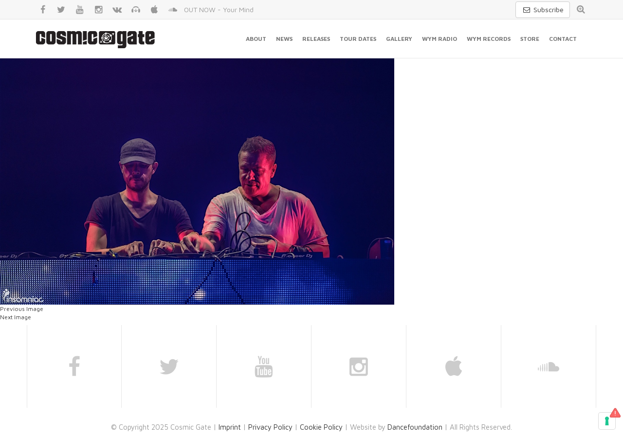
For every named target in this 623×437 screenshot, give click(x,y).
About (256, 38)
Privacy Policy (270, 427)
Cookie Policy (321, 427)
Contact (563, 38)
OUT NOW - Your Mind (219, 9)
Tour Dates (358, 38)
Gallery (399, 38)
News (284, 38)
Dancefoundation (414, 427)
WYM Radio (439, 38)
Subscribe (543, 9)
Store (529, 38)
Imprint (230, 427)
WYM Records (489, 38)
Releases (316, 38)
